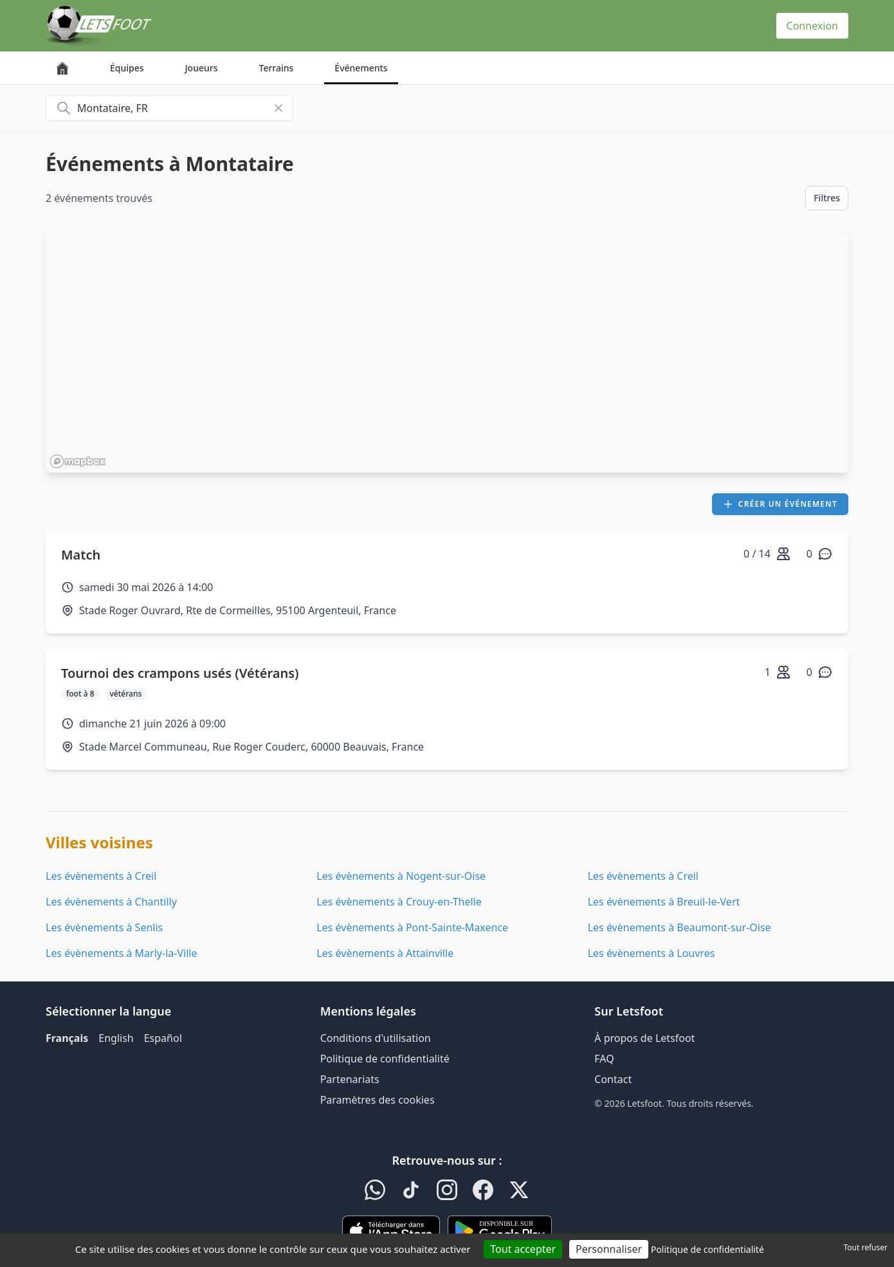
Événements (360, 68)
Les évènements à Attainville (384, 953)
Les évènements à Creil (101, 876)
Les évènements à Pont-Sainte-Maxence (412, 927)
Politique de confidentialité (385, 1059)
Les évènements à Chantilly (111, 902)
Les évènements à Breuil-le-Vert (664, 902)
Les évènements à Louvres (651, 953)
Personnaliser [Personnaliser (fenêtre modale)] (609, 1249)
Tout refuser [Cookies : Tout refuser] (866, 1247)
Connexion (812, 26)
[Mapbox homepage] (78, 461)
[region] (447, 349)
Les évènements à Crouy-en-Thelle (398, 902)
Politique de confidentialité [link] (707, 1249)
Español (163, 1038)
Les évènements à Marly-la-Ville (121, 953)
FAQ (604, 1059)
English (115, 1038)
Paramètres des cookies (377, 1100)
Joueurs (201, 68)
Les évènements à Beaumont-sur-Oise (679, 927)
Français (67, 1038)
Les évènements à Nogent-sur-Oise (401, 876)
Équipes (127, 68)
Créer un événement (780, 503)
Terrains (276, 68)
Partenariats (349, 1079)
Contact (613, 1079)
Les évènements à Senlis (104, 927)
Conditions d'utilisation (375, 1038)
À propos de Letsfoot (644, 1038)
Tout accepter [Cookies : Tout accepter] (523, 1249)
